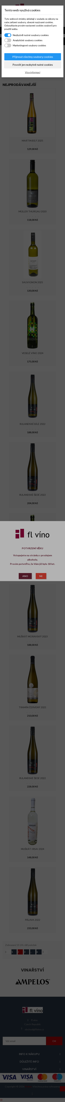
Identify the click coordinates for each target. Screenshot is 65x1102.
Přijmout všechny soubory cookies (32, 56)
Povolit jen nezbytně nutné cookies (32, 64)
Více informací (32, 72)
